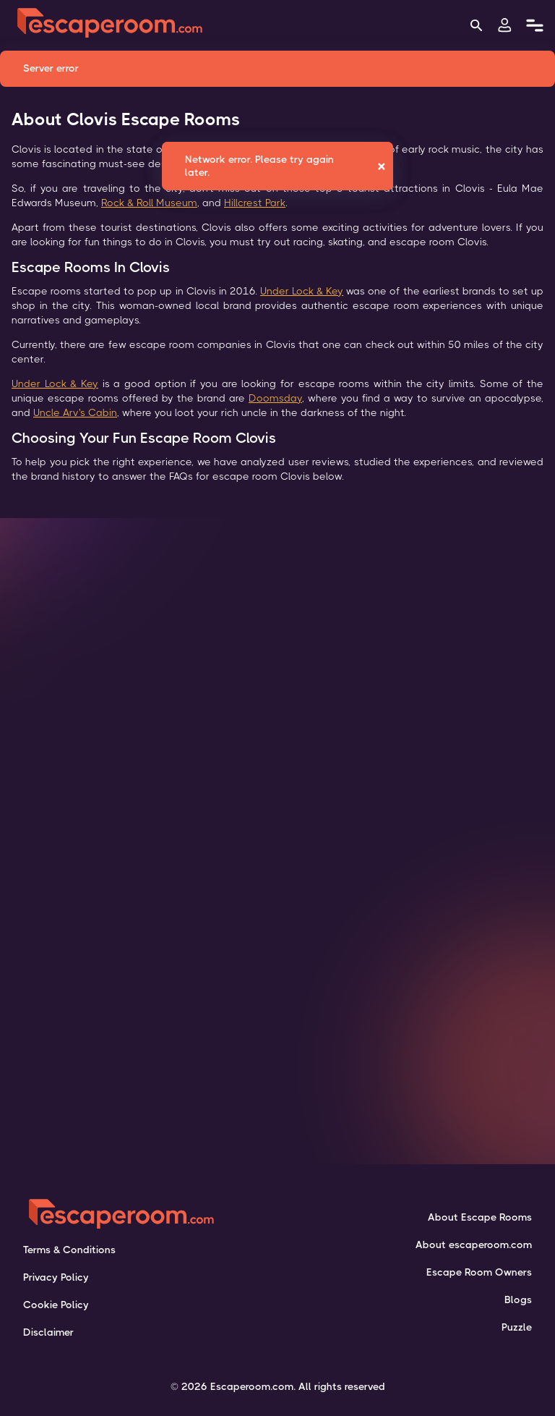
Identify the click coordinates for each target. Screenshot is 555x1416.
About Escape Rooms (480, 1217)
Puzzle (517, 1327)
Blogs (518, 1299)
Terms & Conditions (69, 1249)
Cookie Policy (56, 1304)
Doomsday (275, 398)
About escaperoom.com (474, 1244)
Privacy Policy (56, 1277)
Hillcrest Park (254, 202)
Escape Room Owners (479, 1272)
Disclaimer (48, 1332)
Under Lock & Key (301, 291)
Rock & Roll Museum (149, 202)
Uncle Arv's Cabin (75, 412)
